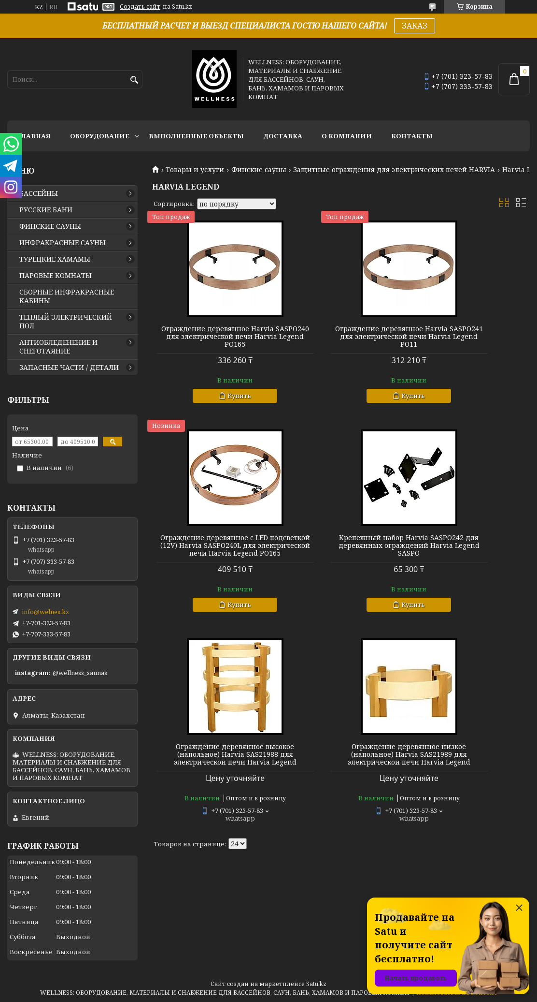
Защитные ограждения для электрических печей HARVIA (394, 170)
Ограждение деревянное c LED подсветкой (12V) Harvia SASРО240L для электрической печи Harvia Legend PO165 (469, 340)
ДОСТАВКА (282, 136)
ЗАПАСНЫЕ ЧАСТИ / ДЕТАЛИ (69, 367)
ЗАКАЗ (414, 25)
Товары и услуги (195, 170)
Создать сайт (140, 6)
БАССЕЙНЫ (38, 193)
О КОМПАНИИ (347, 136)
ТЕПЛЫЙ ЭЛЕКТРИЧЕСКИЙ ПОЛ (65, 321)
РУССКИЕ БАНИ (45, 210)
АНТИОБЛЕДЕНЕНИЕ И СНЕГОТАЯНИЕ (58, 346)
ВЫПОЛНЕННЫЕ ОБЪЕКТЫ (196, 136)
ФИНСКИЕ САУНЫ (50, 226)
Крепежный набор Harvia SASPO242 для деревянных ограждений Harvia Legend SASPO (212, 557)
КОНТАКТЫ (412, 136)
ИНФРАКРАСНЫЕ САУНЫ (62, 242)
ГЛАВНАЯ (34, 136)
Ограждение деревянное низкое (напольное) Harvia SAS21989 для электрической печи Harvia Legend (469, 557)
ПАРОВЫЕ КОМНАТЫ (55, 275)
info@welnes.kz (45, 612)
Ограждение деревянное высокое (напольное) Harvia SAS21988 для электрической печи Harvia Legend (340, 557)
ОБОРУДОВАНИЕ (99, 136)
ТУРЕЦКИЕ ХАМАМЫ (54, 259)
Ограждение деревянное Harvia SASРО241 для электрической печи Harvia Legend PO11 (341, 340)
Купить (217, 403)
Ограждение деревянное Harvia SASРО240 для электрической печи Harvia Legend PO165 (213, 340)
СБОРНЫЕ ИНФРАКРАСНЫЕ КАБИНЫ (66, 296)
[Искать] (134, 80)
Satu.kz (316, 984)
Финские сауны (258, 170)
